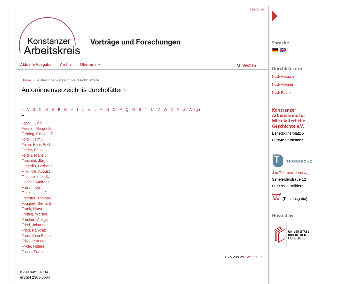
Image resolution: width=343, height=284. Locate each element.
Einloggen (257, 9)
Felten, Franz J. (34, 155)
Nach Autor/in (282, 84)
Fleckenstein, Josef (37, 193)
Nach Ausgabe (283, 76)
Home (26, 80)
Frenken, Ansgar (35, 219)
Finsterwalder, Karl (37, 177)
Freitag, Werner (34, 214)
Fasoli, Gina (31, 123)
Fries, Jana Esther (36, 235)
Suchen (248, 65)
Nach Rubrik (281, 92)
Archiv (66, 64)
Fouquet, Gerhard (36, 203)
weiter (252, 257)
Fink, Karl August (35, 171)
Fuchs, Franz (32, 251)
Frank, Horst (31, 209)
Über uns (89, 64)
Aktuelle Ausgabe (35, 64)
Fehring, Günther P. (37, 134)
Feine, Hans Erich (36, 144)
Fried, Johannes (34, 225)
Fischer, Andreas (35, 182)
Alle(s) (194, 109)
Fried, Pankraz (33, 230)
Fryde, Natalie (33, 246)
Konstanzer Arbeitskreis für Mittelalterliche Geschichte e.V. (288, 118)
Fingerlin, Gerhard (36, 166)
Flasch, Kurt (31, 187)
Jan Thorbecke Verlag (290, 173)
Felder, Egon (32, 150)
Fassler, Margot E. (36, 128)
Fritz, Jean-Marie (35, 241)
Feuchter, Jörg (33, 160)
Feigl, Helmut (32, 139)
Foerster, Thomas (36, 198)
